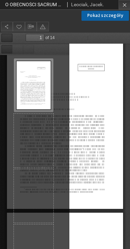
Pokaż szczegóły (105, 15)
